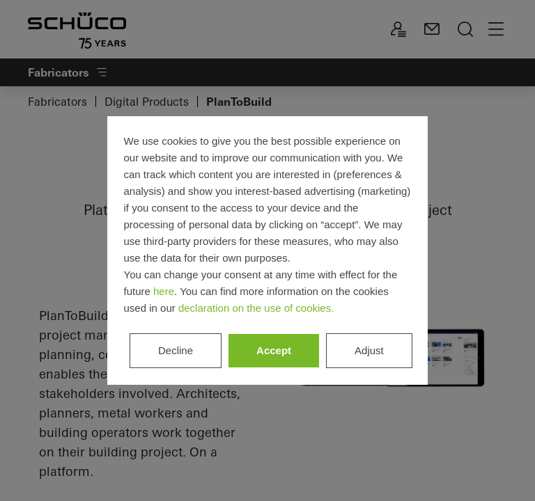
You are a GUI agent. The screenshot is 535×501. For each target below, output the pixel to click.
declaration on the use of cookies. (256, 308)
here (163, 291)
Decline (175, 350)
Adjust (369, 350)
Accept (273, 350)
